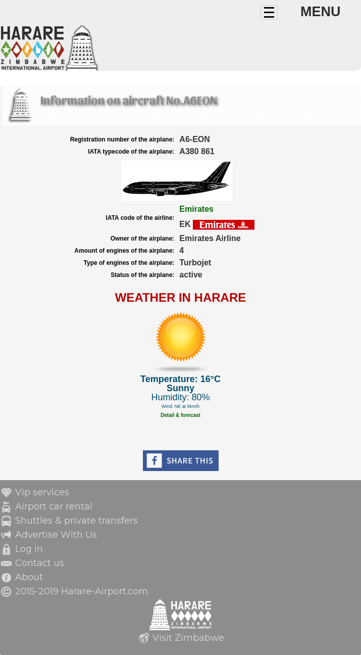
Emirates (196, 209)
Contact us (39, 563)
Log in (29, 548)
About (29, 577)
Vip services (42, 492)
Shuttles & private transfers (76, 520)
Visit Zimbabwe (188, 637)
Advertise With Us (56, 534)
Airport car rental (53, 506)
